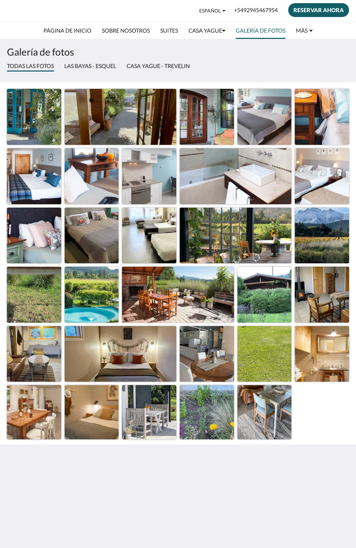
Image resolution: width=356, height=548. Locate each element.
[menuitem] (67, 30)
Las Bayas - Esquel (90, 66)
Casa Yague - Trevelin (158, 66)
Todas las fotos (30, 66)
